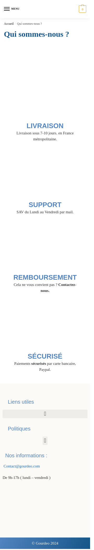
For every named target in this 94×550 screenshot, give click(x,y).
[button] (45, 414)
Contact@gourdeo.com (21, 466)
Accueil (9, 24)
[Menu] (12, 9)
